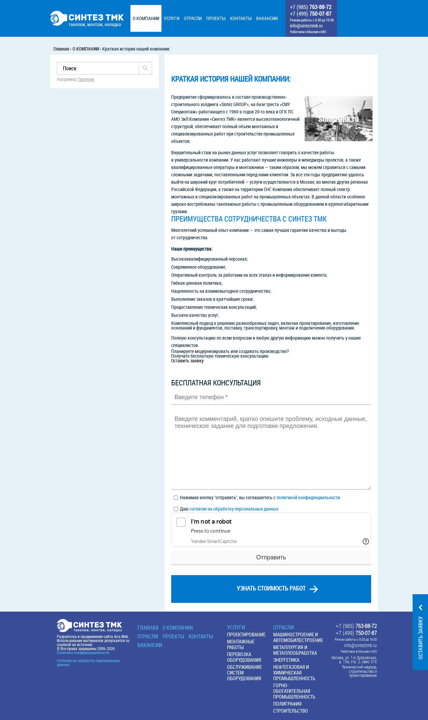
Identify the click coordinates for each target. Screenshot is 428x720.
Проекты (173, 636)
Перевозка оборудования (244, 657)
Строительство (290, 710)
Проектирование (246, 634)
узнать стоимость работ (271, 588)
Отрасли (147, 636)
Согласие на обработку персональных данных (88, 662)
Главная (147, 627)
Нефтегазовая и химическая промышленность (294, 672)
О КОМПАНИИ (178, 627)
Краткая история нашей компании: (231, 79)
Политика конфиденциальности (83, 652)
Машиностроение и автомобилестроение (298, 637)
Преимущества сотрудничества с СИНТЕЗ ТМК (249, 218)
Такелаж (86, 79)
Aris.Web (121, 636)
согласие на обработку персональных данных (234, 509)
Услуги (236, 627)
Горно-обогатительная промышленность (294, 691)
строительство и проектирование (363, 673)
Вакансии (149, 645)
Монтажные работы (240, 644)
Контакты (201, 636)
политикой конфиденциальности (308, 497)
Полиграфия (287, 703)
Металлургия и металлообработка (295, 650)
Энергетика (286, 659)
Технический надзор (359, 667)
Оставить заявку (187, 360)
